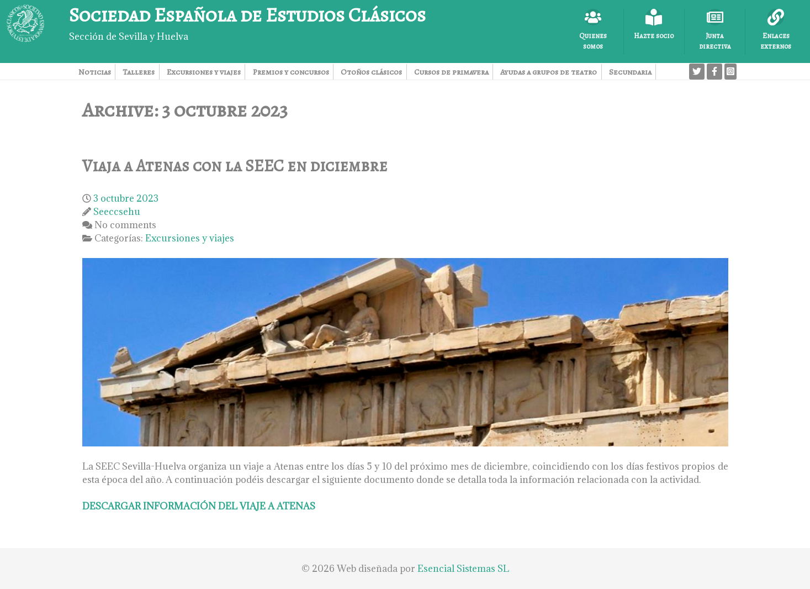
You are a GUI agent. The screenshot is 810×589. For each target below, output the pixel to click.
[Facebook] (714, 72)
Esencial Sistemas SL (463, 568)
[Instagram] (730, 72)
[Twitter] (697, 72)
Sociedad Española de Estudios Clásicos (247, 14)
